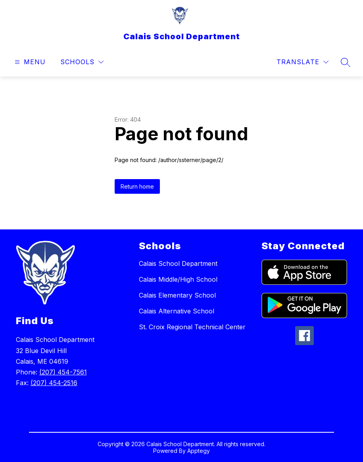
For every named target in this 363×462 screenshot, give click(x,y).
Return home (137, 186)
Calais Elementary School (177, 295)
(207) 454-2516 (54, 383)
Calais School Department (178, 263)
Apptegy (198, 450)
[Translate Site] (302, 62)
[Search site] (345, 62)
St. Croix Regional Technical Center (192, 327)
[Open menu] (29, 62)
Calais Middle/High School (178, 279)
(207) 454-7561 (63, 372)
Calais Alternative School (176, 311)
